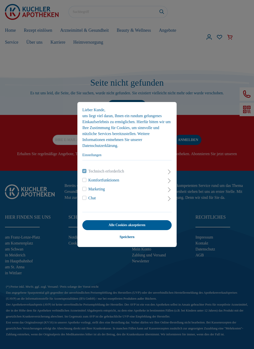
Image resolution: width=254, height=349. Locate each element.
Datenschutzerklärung (99, 145)
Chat (92, 198)
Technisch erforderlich (106, 171)
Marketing (96, 189)
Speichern (127, 237)
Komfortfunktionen (103, 180)
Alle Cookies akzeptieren (127, 225)
